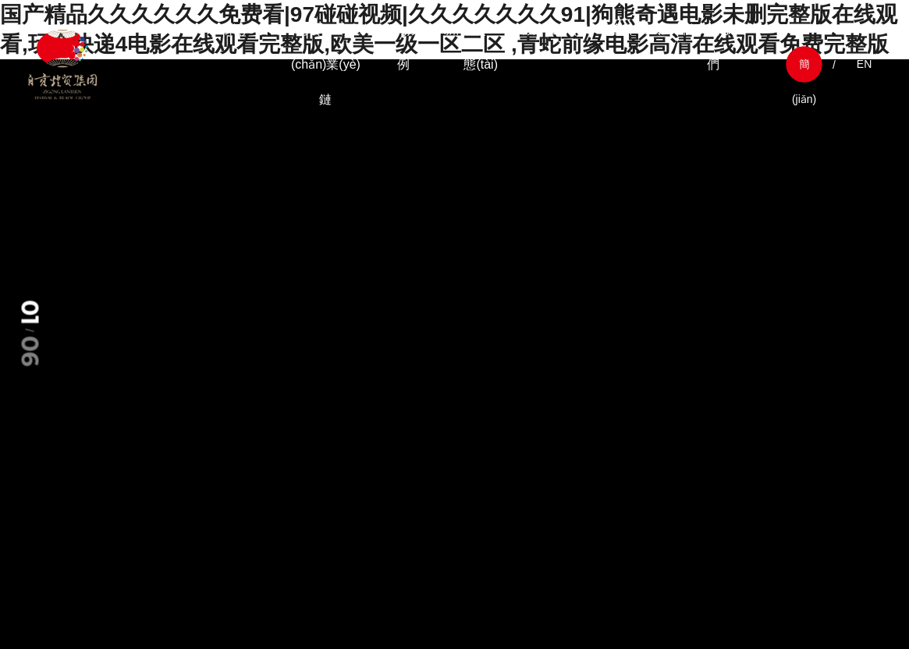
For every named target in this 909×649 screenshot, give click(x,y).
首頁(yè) (170, 29)
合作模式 (636, 29)
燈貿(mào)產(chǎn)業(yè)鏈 (326, 64)
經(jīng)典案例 (403, 47)
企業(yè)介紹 (248, 29)
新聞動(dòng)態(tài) (480, 47)
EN (864, 64)
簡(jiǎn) (804, 70)
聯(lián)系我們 (714, 47)
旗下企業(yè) (559, 29)
